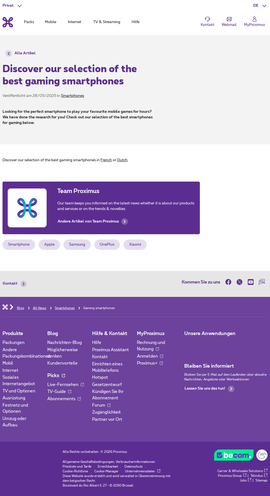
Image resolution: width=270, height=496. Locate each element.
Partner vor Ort (107, 419)
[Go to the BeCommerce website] (240, 456)
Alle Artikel (21, 53)
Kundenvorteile (62, 363)
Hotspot (100, 377)
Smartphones (72, 96)
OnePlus (107, 244)
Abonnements (64, 399)
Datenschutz (133, 466)
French (106, 160)
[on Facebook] (229, 282)
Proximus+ (150, 363)
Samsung (77, 244)
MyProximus (151, 333)
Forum (101, 405)
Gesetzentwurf (107, 385)
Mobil (8, 363)
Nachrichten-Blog (64, 343)
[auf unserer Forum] (261, 282)
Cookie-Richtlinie (75, 471)
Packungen (13, 343)
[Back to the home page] (8, 22)
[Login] (254, 22)
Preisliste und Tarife (77, 466)
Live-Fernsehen (65, 385)
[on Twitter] (239, 282)
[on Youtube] (250, 282)
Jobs (245, 480)
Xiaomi (135, 244)
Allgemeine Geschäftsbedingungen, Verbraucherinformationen (109, 461)
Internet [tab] (74, 22)
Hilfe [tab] (135, 22)
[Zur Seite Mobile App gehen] (189, 344)
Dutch (122, 160)
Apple (49, 244)
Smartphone (19, 244)
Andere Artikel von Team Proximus (93, 221)
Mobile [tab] (50, 22)
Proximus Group (232, 475)
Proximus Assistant (110, 350)
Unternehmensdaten (142, 471)
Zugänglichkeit (106, 412)
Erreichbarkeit (108, 466)
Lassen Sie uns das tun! (209, 389)
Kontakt (14, 284)
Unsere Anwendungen (209, 333)
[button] (260, 6)
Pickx (56, 375)
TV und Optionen (19, 391)
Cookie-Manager (106, 471)
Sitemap (261, 480)
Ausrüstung (14, 398)
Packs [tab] (29, 22)
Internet (10, 370)
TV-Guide (59, 392)
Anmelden (150, 356)
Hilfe (96, 343)
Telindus (259, 475)
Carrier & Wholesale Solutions (242, 471)
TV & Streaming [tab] (106, 22)
